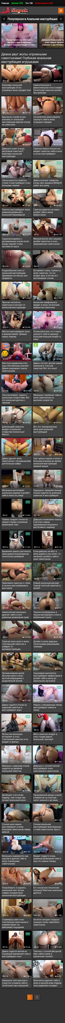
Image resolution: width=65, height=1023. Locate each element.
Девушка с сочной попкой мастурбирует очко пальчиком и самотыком (46, 768)
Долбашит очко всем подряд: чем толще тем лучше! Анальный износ (14, 797)
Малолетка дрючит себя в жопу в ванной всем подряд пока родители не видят (47, 983)
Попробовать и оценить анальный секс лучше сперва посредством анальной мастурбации (14, 891)
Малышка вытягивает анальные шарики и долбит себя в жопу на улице (16, 493)
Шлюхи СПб (17, 3)
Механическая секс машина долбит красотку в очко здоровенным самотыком (47, 241)
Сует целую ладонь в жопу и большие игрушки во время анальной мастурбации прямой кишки (47, 462)
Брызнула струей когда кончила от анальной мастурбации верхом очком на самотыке (16, 121)
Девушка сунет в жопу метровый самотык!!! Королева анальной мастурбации (13, 152)
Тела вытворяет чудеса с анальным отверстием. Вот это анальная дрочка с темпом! (15, 399)
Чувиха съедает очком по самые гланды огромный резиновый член (15, 522)
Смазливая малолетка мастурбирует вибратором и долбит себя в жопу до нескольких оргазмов (47, 677)
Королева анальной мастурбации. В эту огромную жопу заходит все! (16, 87)
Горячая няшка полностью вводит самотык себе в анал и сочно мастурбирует (47, 151)
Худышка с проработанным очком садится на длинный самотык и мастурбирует (47, 493)
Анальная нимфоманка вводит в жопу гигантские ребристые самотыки (46, 305)
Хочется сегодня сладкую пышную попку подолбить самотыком (46, 922)
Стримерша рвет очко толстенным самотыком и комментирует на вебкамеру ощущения (15, 923)
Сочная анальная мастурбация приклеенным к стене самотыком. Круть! (47, 827)
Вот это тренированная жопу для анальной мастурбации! (45, 429)
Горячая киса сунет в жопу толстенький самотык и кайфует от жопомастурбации (15, 645)
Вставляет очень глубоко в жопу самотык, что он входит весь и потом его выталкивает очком (47, 274)
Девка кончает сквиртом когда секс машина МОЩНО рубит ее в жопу (47, 183)
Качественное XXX (44, 3)
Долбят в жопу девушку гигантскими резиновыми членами (46, 644)
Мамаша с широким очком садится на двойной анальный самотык (15, 768)
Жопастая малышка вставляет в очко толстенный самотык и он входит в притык (15, 738)
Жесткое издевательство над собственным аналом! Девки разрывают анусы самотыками (15, 367)
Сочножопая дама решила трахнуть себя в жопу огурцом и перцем (46, 119)
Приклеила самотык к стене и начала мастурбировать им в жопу (16, 585)
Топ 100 (29, 3)
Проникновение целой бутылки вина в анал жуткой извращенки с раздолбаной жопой (13, 677)
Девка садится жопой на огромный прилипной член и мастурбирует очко (16, 954)
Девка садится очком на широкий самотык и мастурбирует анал (14, 707)
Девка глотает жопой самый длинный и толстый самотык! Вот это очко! (47, 366)
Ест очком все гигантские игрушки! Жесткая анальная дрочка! (47, 890)
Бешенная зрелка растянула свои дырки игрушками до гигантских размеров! (16, 554)
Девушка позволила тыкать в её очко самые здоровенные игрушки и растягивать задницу (47, 523)
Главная (5, 3)
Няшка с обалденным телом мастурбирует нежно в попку (47, 707)
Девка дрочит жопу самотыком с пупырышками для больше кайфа (16, 461)
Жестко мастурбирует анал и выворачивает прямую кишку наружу (16, 334)
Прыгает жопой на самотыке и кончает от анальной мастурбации (13, 305)
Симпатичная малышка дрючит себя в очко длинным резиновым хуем (15, 615)
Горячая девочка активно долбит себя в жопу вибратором (46, 212)
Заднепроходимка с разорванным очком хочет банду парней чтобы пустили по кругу (15, 242)
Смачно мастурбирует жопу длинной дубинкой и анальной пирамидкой (16, 212)
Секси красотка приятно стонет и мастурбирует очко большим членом (16, 183)
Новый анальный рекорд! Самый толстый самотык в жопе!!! (47, 585)
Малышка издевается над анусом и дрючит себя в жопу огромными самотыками (15, 860)
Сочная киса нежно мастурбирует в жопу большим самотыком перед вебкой (16, 828)
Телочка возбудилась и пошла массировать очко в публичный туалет (47, 615)
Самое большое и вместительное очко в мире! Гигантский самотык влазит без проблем (47, 89)
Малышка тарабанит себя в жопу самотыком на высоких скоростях (47, 397)
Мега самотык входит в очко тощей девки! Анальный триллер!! (45, 737)
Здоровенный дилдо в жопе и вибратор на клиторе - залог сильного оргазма (47, 797)
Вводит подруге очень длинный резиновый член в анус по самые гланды (47, 858)
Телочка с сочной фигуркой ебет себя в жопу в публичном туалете (47, 954)
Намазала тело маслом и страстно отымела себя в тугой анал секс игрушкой (15, 983)
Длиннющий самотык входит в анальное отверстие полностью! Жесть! (13, 430)
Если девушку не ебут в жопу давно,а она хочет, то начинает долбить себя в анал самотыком (46, 555)
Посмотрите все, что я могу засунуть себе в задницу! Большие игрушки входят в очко (47, 335)
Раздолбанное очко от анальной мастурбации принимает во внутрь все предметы (14, 274)
